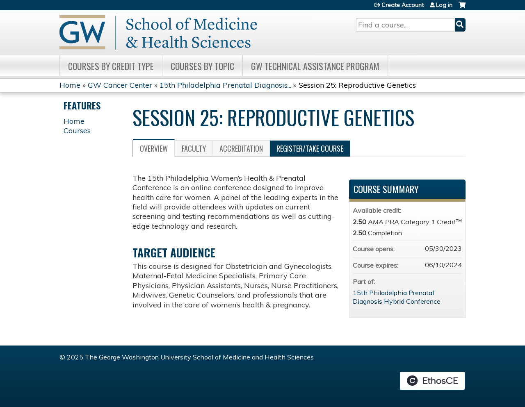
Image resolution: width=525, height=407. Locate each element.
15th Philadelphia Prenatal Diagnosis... (225, 85)
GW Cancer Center (120, 85)
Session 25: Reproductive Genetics (357, 85)
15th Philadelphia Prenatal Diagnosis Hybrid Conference (397, 297)
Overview (154, 148)
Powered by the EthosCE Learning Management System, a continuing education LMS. (432, 381)
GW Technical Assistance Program (315, 66)
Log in (444, 5)
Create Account (402, 5)
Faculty (194, 148)
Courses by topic (202, 66)
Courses (77, 130)
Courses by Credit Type (111, 66)
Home (69, 85)
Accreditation (241, 148)
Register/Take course (309, 148)
